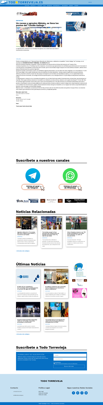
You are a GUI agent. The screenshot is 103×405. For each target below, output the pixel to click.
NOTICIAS (27, 5)
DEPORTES (49, 5)
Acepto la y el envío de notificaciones (65, 363)
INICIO (90, 2)
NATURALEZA (56, 5)
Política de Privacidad (63, 363)
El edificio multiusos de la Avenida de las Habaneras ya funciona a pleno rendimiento (55, 288)
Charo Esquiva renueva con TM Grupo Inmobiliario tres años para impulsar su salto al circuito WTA (76, 234)
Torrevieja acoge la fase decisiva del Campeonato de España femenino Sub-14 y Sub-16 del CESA (50, 234)
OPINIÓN (76, 5)
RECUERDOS (65, 5)
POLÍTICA (33, 5)
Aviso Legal (41, 391)
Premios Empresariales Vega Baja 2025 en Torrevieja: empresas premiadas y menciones (27, 321)
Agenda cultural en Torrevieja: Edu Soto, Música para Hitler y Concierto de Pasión (26, 233)
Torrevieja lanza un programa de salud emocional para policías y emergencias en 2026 (55, 321)
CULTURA (40, 5)
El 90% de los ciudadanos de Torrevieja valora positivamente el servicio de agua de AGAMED (27, 288)
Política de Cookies (43, 394)
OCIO (44, 5)
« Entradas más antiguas (22, 251)
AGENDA (71, 5)
